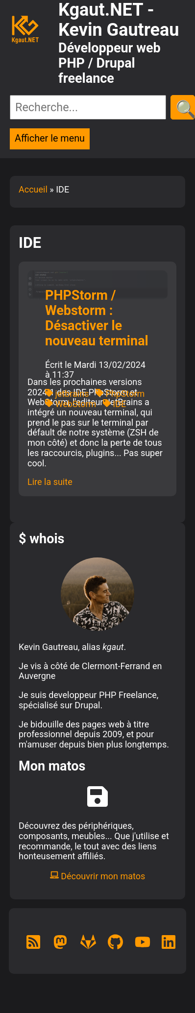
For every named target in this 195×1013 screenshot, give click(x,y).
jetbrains (67, 393)
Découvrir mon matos (98, 876)
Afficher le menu (50, 138)
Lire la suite (50, 482)
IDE (114, 404)
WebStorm (70, 404)
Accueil (33, 189)
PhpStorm (120, 393)
